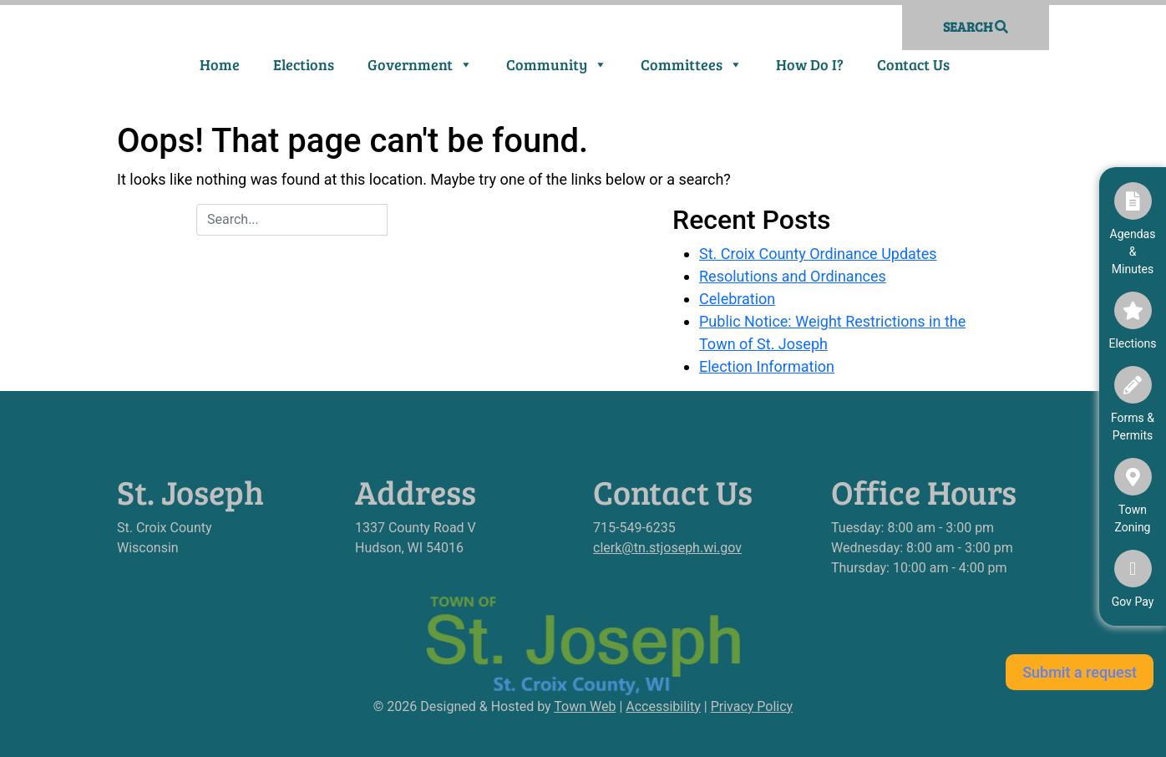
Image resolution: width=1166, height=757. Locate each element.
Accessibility (663, 706)
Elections (303, 64)
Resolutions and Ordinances (792, 276)
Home (220, 64)
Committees (692, 64)
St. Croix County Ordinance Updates (818, 253)
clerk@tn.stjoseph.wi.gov (667, 548)
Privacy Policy (752, 706)
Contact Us (913, 64)
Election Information (766, 366)
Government (420, 64)
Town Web (585, 706)
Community (556, 64)
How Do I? (810, 64)
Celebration (737, 298)
